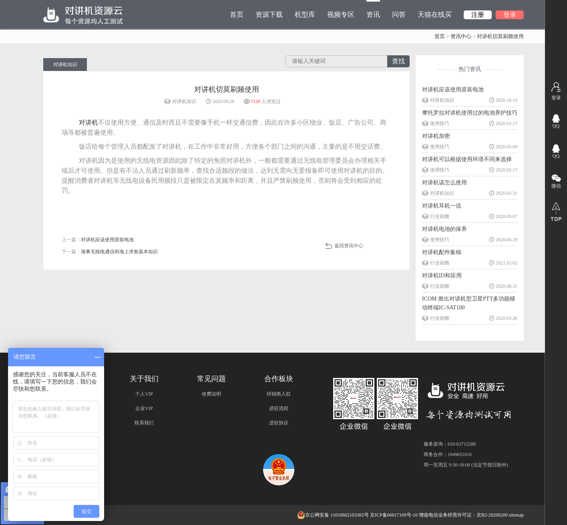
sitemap (516, 515)
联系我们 (144, 423)
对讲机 (88, 122)
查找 (398, 61)
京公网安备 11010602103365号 (333, 515)
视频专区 (340, 14)
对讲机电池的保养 (444, 229)
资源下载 (269, 14)
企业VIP (144, 408)
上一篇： (98, 239)
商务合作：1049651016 (448, 454)
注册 (477, 14)
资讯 (373, 9)
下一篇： (110, 251)
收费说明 (211, 394)
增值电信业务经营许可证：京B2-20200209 (463, 515)
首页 (236, 14)
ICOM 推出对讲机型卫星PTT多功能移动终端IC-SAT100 (468, 303)
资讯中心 (460, 36)
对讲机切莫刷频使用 (500, 36)
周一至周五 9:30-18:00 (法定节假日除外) (466, 465)
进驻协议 (278, 423)
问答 (399, 14)
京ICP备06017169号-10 (394, 515)
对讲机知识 (65, 64)
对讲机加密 (436, 136)
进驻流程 (278, 408)
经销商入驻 (279, 394)
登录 (509, 14)
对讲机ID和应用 (442, 276)
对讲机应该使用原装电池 (453, 90)
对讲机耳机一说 (441, 206)
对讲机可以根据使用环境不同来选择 (467, 159)
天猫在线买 (435, 14)
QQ (556, 126)
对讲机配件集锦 (441, 252)
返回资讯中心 (348, 245)
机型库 (305, 14)
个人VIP (144, 394)
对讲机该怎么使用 (444, 183)
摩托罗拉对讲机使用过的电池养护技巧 (469, 113)
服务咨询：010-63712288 (450, 444)
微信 (556, 186)
